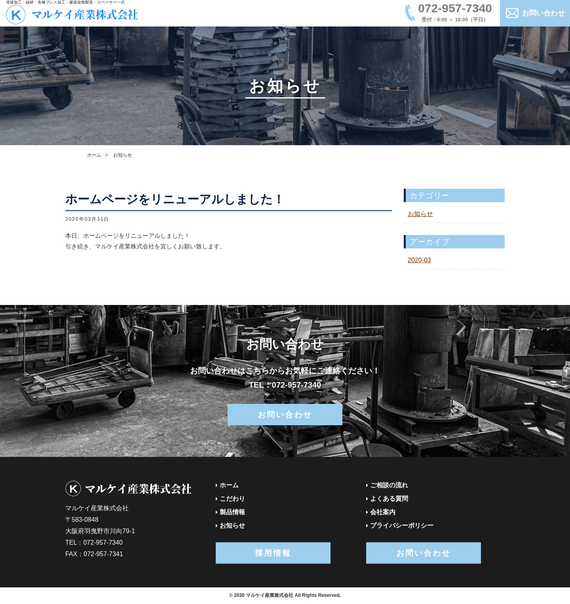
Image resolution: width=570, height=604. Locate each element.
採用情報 (273, 553)
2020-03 (419, 260)
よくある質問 (389, 498)
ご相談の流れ (389, 485)
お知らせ (420, 213)
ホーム (94, 155)
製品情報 (232, 512)
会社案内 (382, 512)
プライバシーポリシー (401, 525)
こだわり (232, 498)
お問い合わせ (543, 13)
